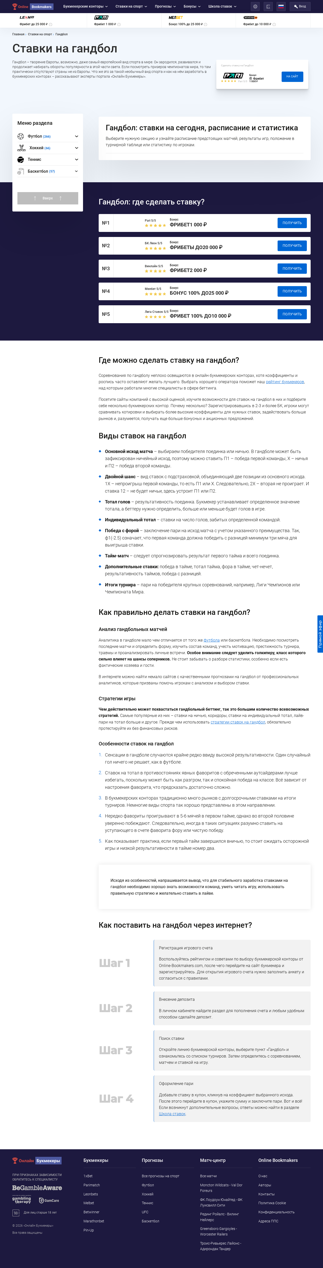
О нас (262, 1176)
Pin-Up (89, 1230)
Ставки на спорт (131, 6)
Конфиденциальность (276, 1212)
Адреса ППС (268, 1221)
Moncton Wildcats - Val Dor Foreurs (221, 1188)
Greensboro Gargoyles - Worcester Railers (218, 1231)
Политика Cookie (272, 1203)
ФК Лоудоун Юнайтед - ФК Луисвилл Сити (221, 1202)
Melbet (89, 1203)
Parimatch (92, 1185)
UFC (145, 1212)
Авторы (264, 1185)
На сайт (292, 76)
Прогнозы (165, 6)
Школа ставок (222, 6)
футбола (212, 640)
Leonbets (91, 1194)
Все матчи (208, 1176)
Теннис (29, 160)
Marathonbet (94, 1221)
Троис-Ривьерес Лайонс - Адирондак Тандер (220, 1246)
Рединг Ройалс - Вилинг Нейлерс (219, 1217)
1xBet (88, 1176)
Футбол (148, 1185)
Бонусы (192, 6)
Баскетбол (150, 1221)
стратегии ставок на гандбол (238, 722)
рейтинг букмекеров (285, 381)
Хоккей (147, 1194)
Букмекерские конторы (85, 6)
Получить (292, 223)
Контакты (266, 1194)
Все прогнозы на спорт (160, 1176)
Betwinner (91, 1212)
